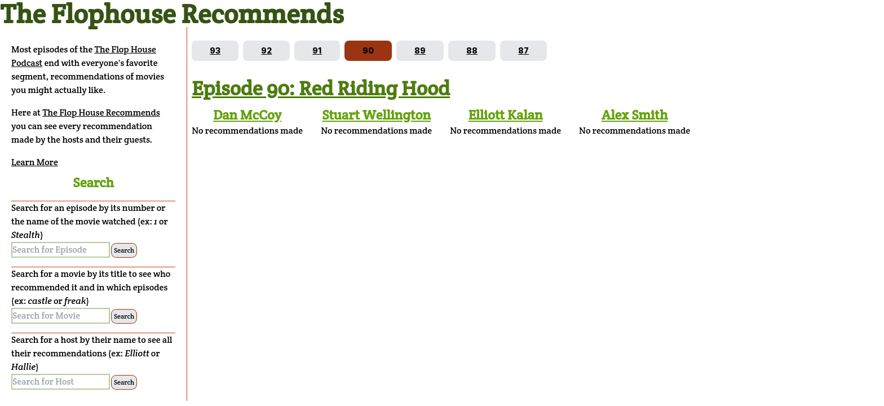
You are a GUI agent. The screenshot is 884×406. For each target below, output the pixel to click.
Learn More (34, 162)
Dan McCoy (247, 114)
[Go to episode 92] (266, 51)
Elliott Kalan (505, 114)
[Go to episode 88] (472, 51)
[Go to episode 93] (215, 51)
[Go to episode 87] (523, 51)
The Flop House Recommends (101, 112)
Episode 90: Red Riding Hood (321, 88)
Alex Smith (635, 114)
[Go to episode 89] (420, 51)
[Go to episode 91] (317, 51)
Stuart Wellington (376, 114)
